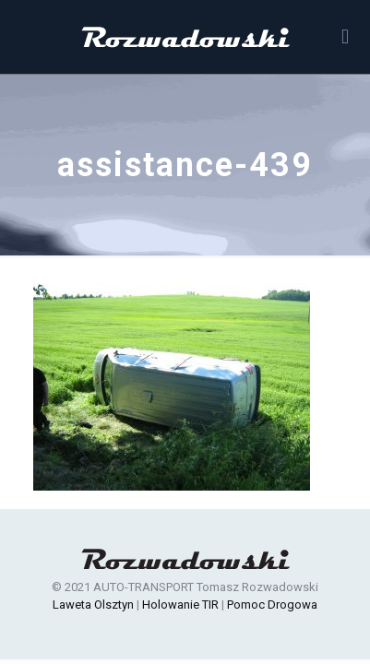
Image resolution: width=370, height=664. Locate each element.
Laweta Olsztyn (93, 604)
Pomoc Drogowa (272, 604)
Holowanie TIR (180, 604)
